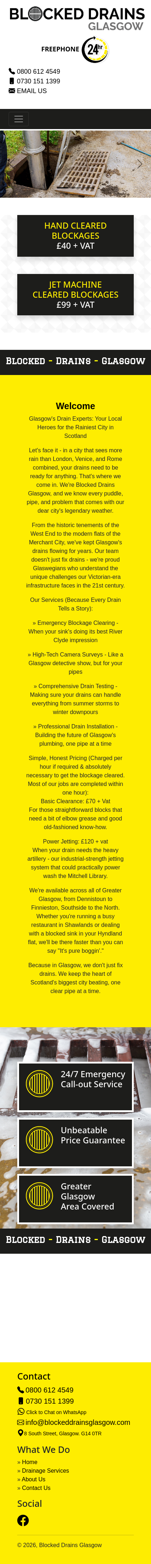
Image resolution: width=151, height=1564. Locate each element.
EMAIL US (32, 91)
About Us (33, 1479)
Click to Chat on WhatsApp (56, 1412)
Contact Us (36, 1488)
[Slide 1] (62, 188)
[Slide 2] (75, 188)
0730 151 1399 (38, 81)
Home (29, 1462)
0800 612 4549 (38, 71)
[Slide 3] (88, 188)
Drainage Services (45, 1471)
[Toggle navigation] (19, 119)
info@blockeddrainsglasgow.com (78, 1422)
